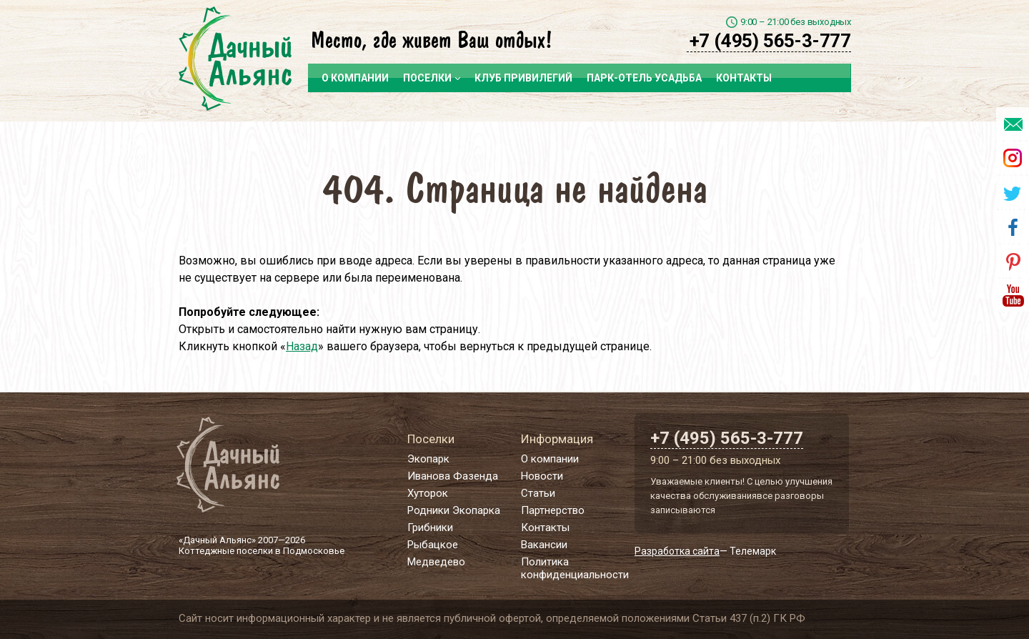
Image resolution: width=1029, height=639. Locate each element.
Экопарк (428, 458)
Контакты (744, 78)
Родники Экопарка (453, 510)
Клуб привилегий (523, 78)
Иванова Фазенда (452, 476)
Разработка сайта (677, 551)
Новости (542, 476)
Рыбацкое (432, 544)
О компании (355, 78)
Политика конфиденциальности (575, 568)
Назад (302, 346)
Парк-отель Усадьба (644, 78)
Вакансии (544, 544)
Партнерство (553, 510)
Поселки (431, 78)
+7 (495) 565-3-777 (770, 40)
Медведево (436, 561)
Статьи (538, 493)
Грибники (430, 527)
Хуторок (427, 493)
